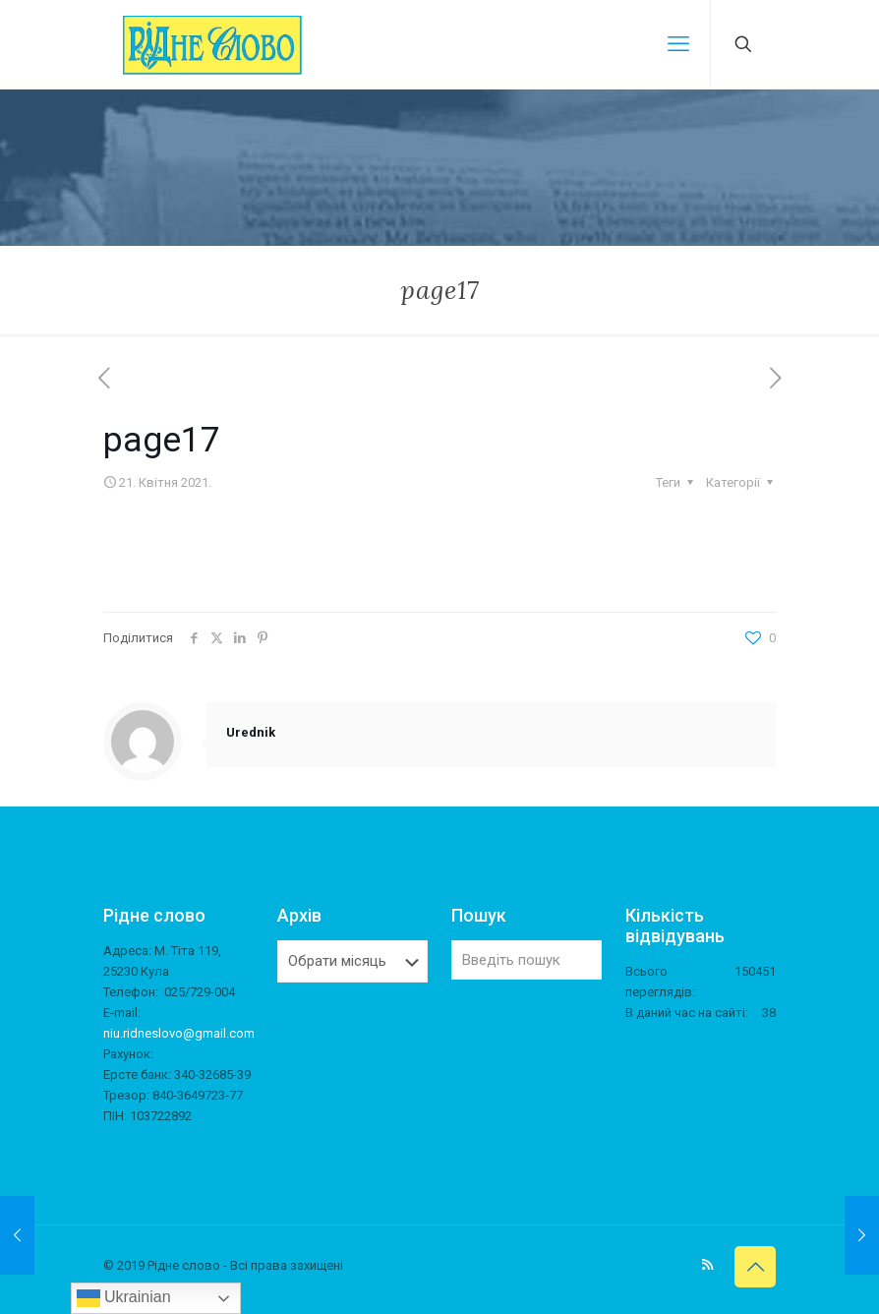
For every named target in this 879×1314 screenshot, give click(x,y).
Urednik (250, 732)
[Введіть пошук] (526, 960)
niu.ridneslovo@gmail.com (179, 1033)
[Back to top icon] (755, 1266)
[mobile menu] (678, 44)
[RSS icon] (707, 1265)
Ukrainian (124, 1298)
